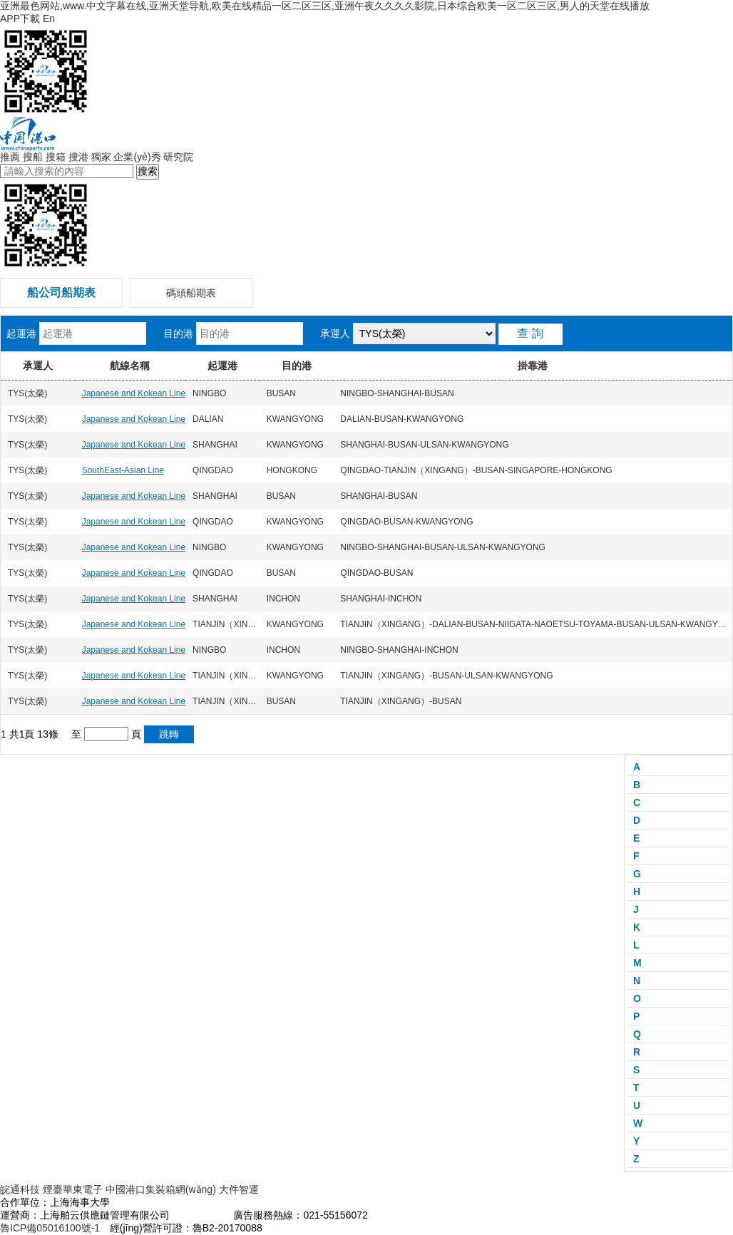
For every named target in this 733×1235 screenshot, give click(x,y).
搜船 (33, 156)
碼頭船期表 (191, 293)
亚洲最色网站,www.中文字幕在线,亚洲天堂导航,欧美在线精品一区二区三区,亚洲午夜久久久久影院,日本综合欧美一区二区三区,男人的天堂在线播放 (325, 5)
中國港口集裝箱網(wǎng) (161, 1189)
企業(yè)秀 (136, 156)
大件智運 (239, 1189)
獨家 (101, 156)
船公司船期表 (61, 292)
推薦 (10, 156)
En (49, 18)
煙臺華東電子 (73, 1189)
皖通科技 (20, 1189)
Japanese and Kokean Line (133, 393)
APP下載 (20, 18)
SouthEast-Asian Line (123, 470)
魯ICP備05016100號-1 (50, 1228)
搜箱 (56, 156)
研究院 (178, 156)
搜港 (78, 156)
